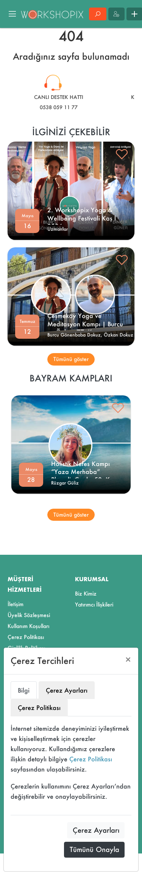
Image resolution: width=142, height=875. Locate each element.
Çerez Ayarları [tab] (66, 690)
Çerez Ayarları (96, 830)
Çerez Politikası (90, 759)
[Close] (128, 659)
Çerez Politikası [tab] (39, 707)
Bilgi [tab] (24, 690)
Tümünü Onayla (94, 849)
